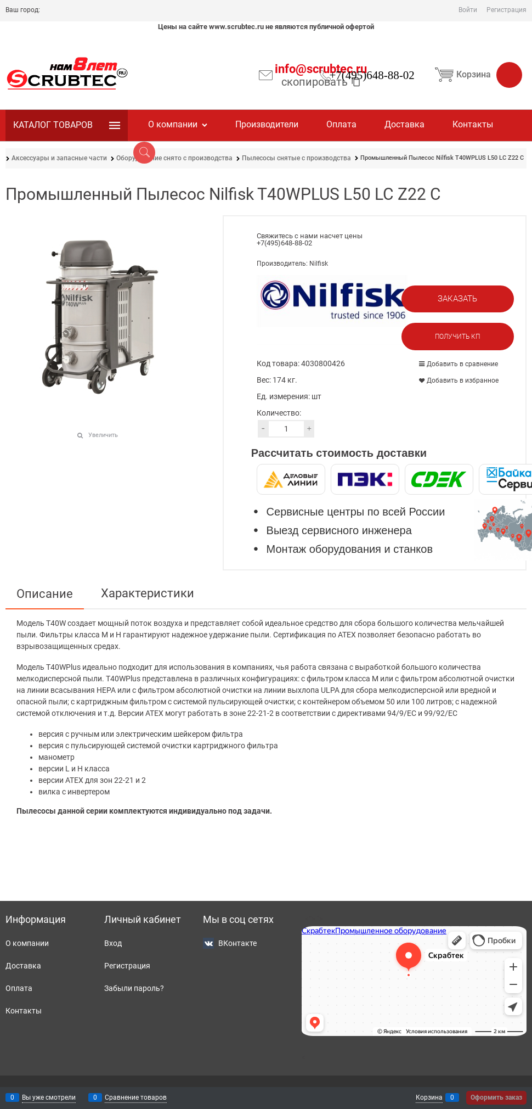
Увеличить (103, 435)
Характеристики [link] (147, 593)
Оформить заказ (496, 1097)
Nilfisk (318, 263)
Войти (468, 10)
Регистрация (506, 10)
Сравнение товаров (136, 1097)
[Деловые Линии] (291, 479)
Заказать (457, 299)
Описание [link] (44, 594)
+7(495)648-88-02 (371, 75)
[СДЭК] (439, 479)
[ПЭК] (365, 479)
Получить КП (457, 336)
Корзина (476, 74)
